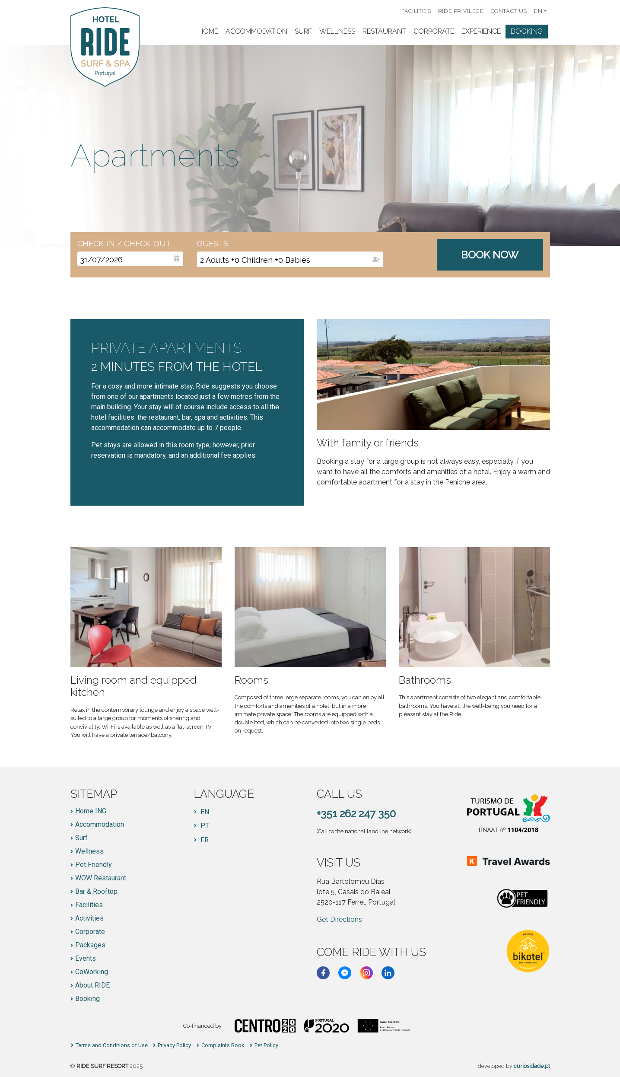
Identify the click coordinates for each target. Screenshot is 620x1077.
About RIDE (92, 985)
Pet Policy (266, 1045)
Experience (481, 31)
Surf (303, 31)
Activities (89, 918)
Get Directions (339, 919)
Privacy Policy (174, 1045)
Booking (527, 31)
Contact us (509, 11)
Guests (212, 243)
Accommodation (256, 31)
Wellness (337, 31)
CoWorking (91, 972)
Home (208, 31)
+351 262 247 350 (356, 813)
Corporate (433, 31)
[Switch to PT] (201, 826)
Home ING (90, 811)
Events (85, 958)
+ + (255, 259)
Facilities (416, 11)
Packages (90, 945)
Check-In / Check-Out (124, 243)
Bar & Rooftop (96, 891)
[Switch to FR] (201, 840)
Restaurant (384, 31)
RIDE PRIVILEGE (461, 11)
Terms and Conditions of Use (112, 1045)
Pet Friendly (93, 864)
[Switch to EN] (201, 812)
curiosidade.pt (532, 1066)
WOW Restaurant (100, 878)
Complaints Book (222, 1045)
